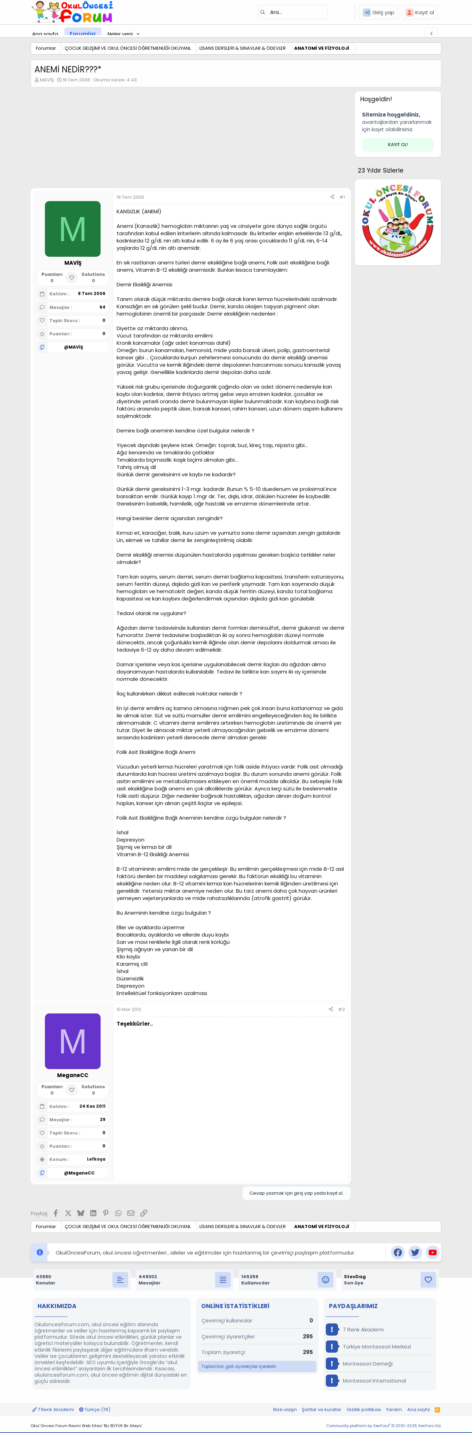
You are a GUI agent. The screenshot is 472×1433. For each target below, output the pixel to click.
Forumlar (83, 34)
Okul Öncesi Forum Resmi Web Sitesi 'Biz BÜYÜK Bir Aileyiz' (86, 1425)
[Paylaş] (332, 197)
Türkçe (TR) (94, 1409)
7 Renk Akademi (355, 1329)
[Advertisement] (191, 139)
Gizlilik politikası (364, 1409)
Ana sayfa (45, 34)
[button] (138, 33)
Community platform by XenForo (383, 1425)
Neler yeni (120, 34)
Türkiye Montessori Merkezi (368, 1346)
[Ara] (293, 12)
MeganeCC (82, 1173)
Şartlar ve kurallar (321, 1409)
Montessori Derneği (359, 1364)
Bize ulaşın (285, 1409)
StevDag (355, 1276)
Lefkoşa (96, 1159)
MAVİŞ (47, 80)
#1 (342, 197)
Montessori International (366, 1381)
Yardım (394, 1409)
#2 (341, 1009)
